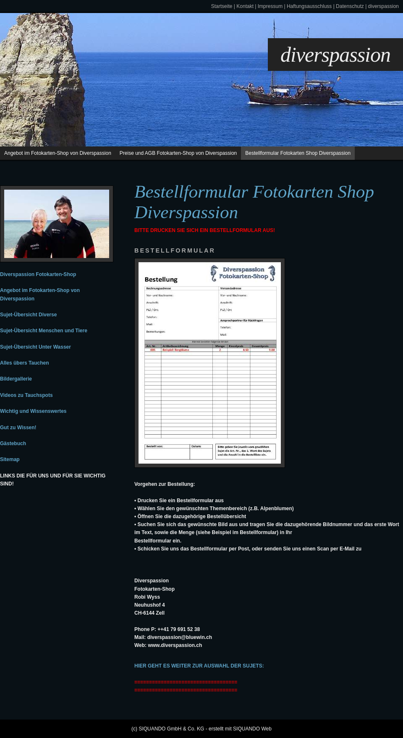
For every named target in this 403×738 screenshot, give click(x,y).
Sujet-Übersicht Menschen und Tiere (43, 331)
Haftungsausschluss (309, 6)
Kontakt (245, 6)
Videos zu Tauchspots (26, 395)
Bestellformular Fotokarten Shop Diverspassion (298, 153)
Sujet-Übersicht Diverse (28, 315)
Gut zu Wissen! (18, 427)
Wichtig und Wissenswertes (33, 411)
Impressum (270, 6)
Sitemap (10, 459)
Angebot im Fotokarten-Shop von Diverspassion (57, 153)
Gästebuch (13, 443)
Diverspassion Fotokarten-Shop (38, 274)
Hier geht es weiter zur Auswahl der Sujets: (199, 666)
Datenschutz (350, 6)
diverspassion (383, 6)
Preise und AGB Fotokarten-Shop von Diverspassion (178, 153)
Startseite (222, 6)
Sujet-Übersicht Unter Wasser (35, 347)
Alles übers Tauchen (24, 363)
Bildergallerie (16, 379)
